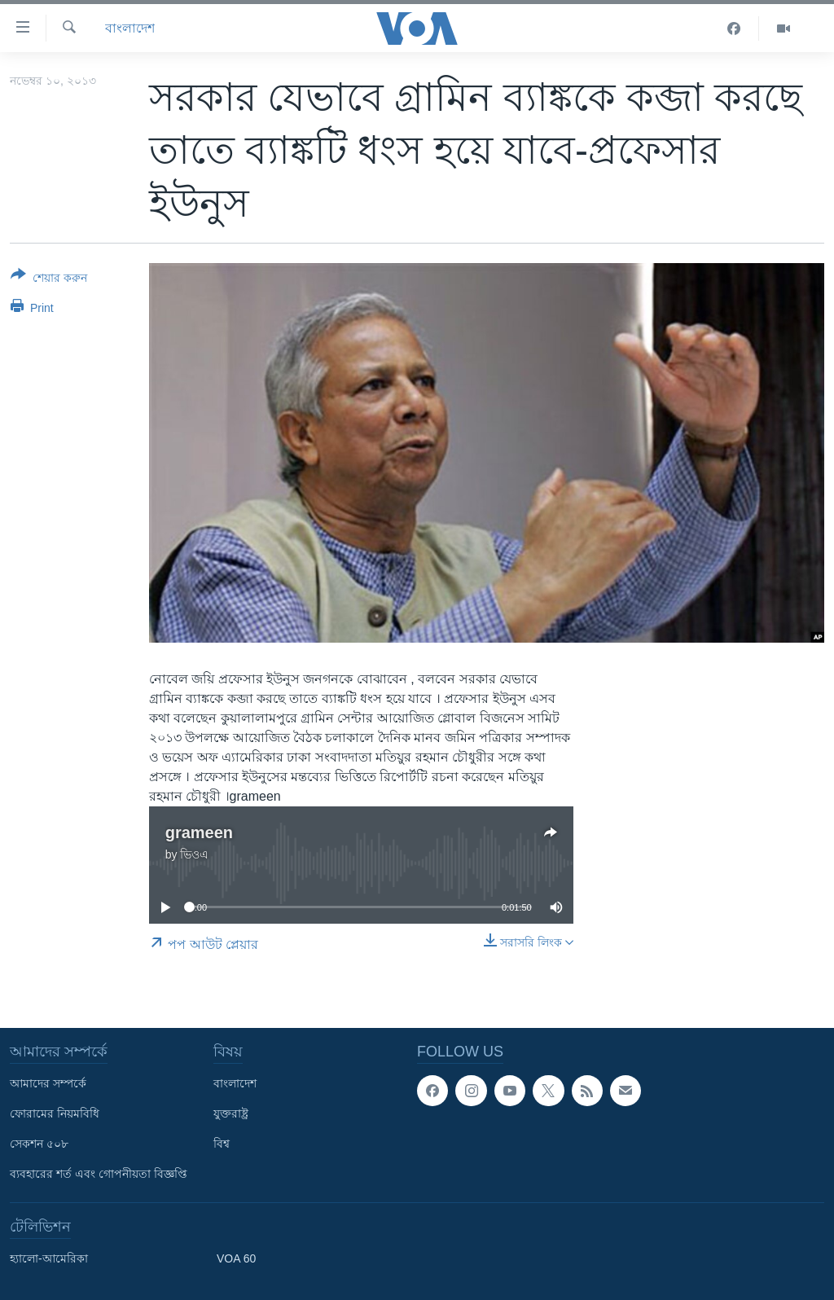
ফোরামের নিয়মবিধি (54, 1113)
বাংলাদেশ (130, 28)
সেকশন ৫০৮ (39, 1143)
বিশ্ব (221, 1143)
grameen (199, 832)
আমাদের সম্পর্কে (48, 1083)
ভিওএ (194, 854)
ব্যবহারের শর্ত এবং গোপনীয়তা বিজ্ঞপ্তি (98, 1173)
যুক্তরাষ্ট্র (230, 1113)
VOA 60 (236, 1258)
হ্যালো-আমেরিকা (49, 1258)
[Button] (49, 279)
